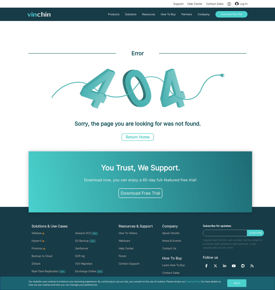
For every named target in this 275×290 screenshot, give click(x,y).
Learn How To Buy (173, 265)
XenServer (81, 248)
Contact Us (169, 248)
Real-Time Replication (45, 271)
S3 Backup (82, 240)
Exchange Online (85, 271)
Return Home (138, 137)
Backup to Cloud (42, 256)
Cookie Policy (193, 281)
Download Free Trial (140, 193)
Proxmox (37, 248)
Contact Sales (214, 3)
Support (178, 3)
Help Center (194, 3)
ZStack (36, 263)
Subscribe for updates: (217, 225)
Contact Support (129, 263)
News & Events (171, 240)
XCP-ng (80, 256)
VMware (37, 233)
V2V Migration (83, 263)
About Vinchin (170, 233)
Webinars (124, 240)
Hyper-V (37, 240)
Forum (122, 256)
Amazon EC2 (83, 233)
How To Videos (128, 233)
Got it (237, 283)
